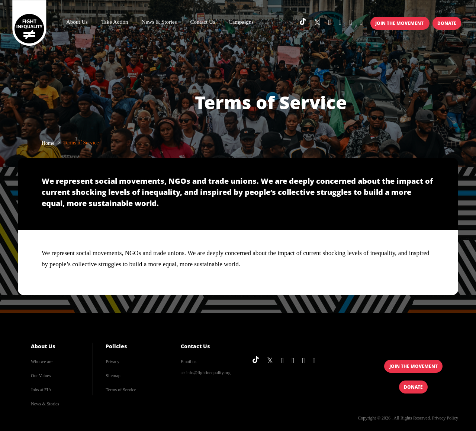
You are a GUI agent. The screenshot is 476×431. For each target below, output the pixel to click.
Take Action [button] (114, 22)
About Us (43, 346)
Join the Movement (400, 23)
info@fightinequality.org (208, 372)
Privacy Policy (445, 418)
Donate (446, 23)
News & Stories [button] (159, 22)
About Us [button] (77, 22)
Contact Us (202, 22)
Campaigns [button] (241, 22)
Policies (116, 346)
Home (48, 143)
